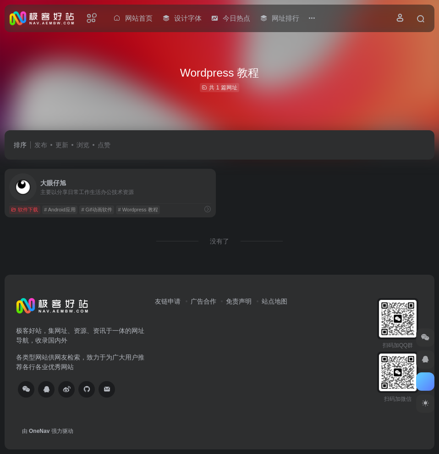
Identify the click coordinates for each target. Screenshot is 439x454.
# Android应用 (59, 209)
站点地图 (274, 301)
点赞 (104, 145)
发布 (40, 145)
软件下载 (24, 209)
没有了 (219, 241)
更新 (61, 145)
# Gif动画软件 (96, 209)
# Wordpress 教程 (138, 209)
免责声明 (239, 301)
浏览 (83, 145)
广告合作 (203, 301)
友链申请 (168, 301)
